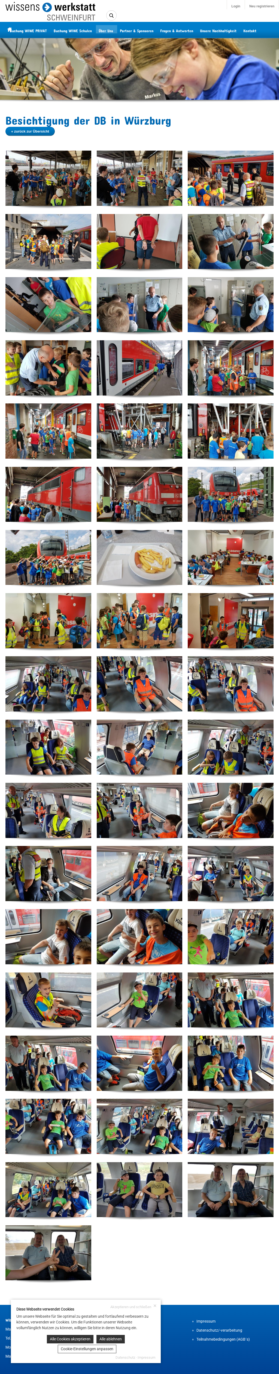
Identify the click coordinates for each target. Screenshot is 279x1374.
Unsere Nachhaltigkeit (227, 29)
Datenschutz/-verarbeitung (219, 1330)
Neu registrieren (261, 6)
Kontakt (259, 29)
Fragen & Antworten (185, 29)
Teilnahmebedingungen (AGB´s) (223, 1339)
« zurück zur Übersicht (30, 131)
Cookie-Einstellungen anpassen (87, 1349)
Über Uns (115, 29)
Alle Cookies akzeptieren (70, 1339)
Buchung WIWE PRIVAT (37, 29)
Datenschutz (125, 1357)
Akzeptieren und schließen (133, 1306)
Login (235, 6)
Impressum (206, 1321)
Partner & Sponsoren (146, 29)
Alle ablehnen (110, 1339)
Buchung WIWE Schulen (82, 29)
